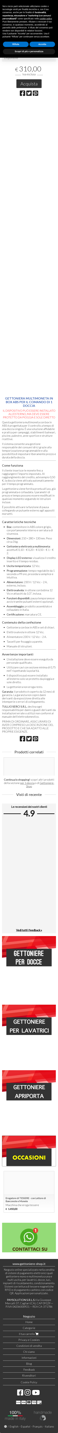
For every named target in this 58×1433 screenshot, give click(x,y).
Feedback (29, 1369)
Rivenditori (29, 1375)
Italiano (49, 1426)
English (14, 1426)
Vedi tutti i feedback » (29, 930)
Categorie (29, 1328)
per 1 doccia (27, 783)
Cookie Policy (29, 1382)
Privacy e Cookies (29, 1339)
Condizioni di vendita (29, 1345)
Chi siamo (29, 1351)
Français (38, 1426)
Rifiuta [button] (15, 44)
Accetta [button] (42, 44)
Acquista (29, 83)
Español (25, 1426)
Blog (29, 1363)
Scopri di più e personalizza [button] (29, 51)
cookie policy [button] (46, 18)
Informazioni (29, 1357)
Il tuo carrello (29, 1334)
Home (29, 1322)
